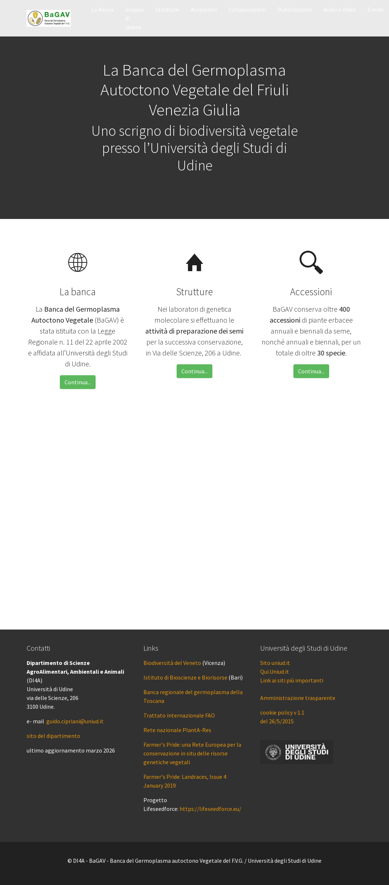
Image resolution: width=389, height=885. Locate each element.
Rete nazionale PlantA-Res (177, 730)
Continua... (78, 382)
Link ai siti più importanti (291, 680)
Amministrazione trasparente (297, 697)
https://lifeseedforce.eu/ (210, 808)
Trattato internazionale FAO (179, 715)
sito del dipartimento (53, 735)
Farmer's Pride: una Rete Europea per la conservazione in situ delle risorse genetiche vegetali (192, 753)
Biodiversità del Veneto (172, 662)
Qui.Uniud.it (274, 671)
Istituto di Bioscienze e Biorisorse (185, 677)
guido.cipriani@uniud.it (75, 721)
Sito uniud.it (275, 662)
